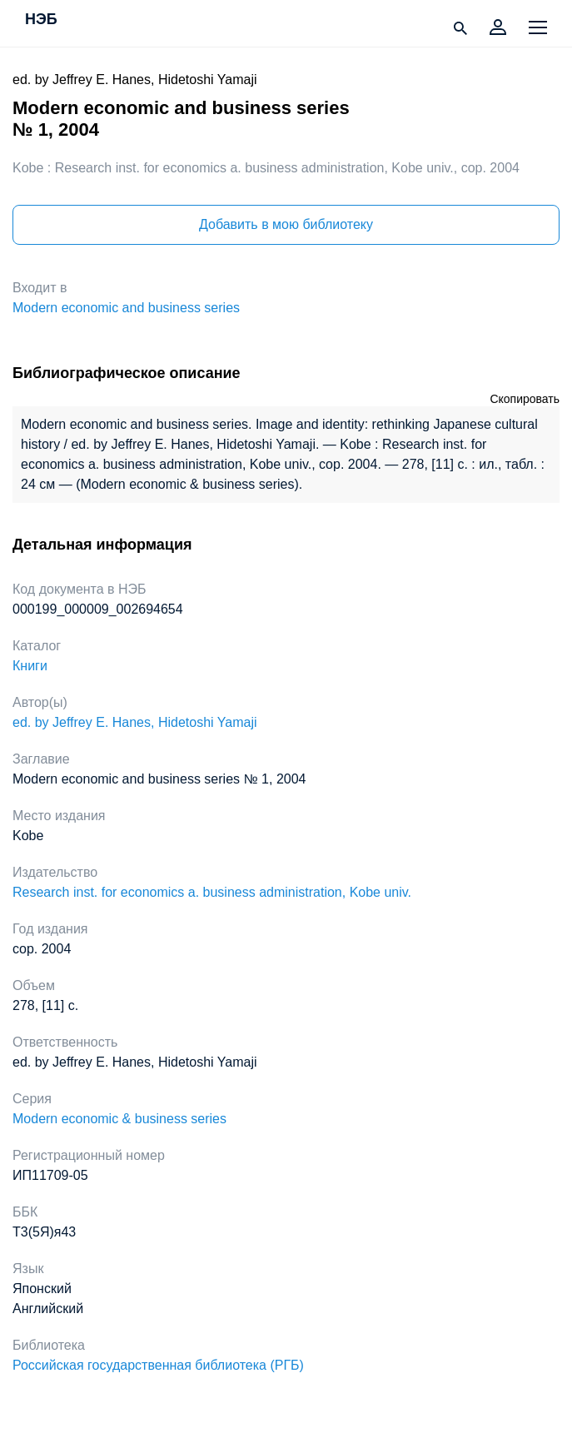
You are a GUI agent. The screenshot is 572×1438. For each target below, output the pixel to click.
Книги (29, 666)
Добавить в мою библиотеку (286, 224)
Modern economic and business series (126, 308)
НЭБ (41, 19)
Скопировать (525, 399)
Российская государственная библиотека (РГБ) (158, 1365)
